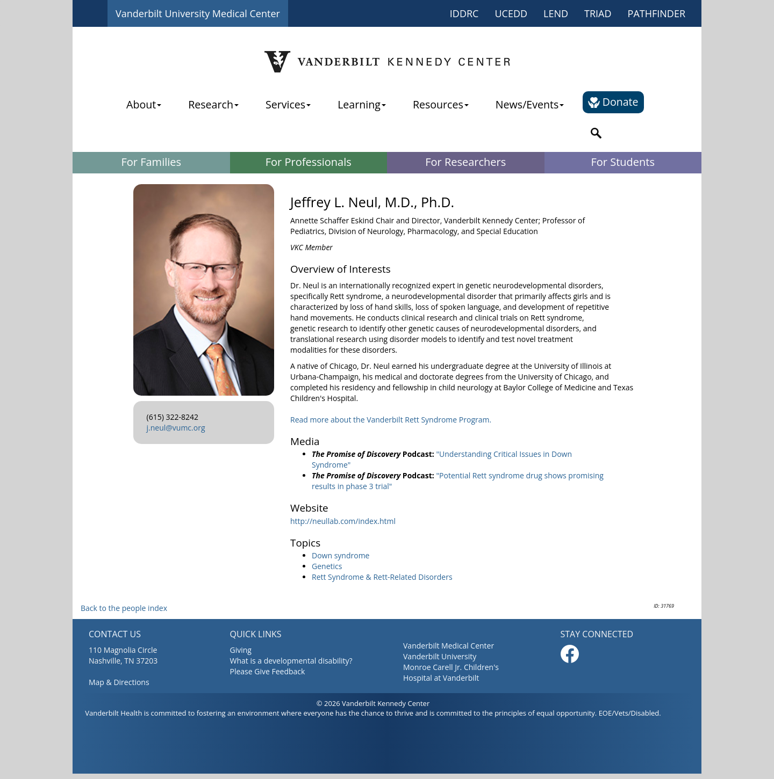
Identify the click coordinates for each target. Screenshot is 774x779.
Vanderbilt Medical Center (448, 645)
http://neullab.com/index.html (343, 521)
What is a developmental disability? (291, 661)
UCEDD (510, 13)
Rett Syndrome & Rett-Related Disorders (382, 577)
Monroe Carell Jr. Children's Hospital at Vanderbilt (451, 672)
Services (288, 104)
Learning (362, 104)
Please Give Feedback (267, 671)
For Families (151, 162)
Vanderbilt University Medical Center (198, 13)
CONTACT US (115, 634)
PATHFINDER (656, 13)
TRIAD (598, 13)
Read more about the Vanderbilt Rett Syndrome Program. (390, 419)
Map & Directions (119, 682)
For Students (623, 162)
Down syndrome (340, 555)
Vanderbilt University (439, 656)
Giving (241, 650)
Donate (613, 101)
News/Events (530, 104)
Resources (441, 104)
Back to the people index (124, 608)
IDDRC (464, 13)
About (143, 104)
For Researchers (465, 162)
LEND (555, 13)
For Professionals (309, 162)
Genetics (327, 566)
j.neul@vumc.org (176, 428)
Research (213, 104)
